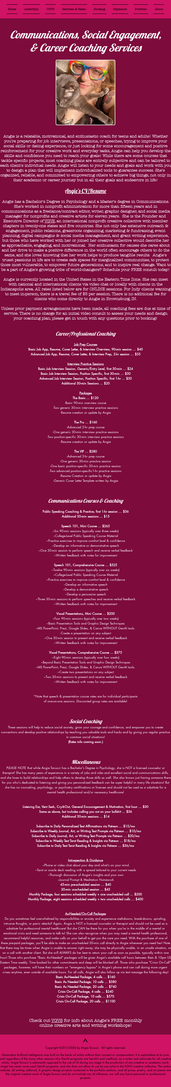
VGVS (49, 221)
